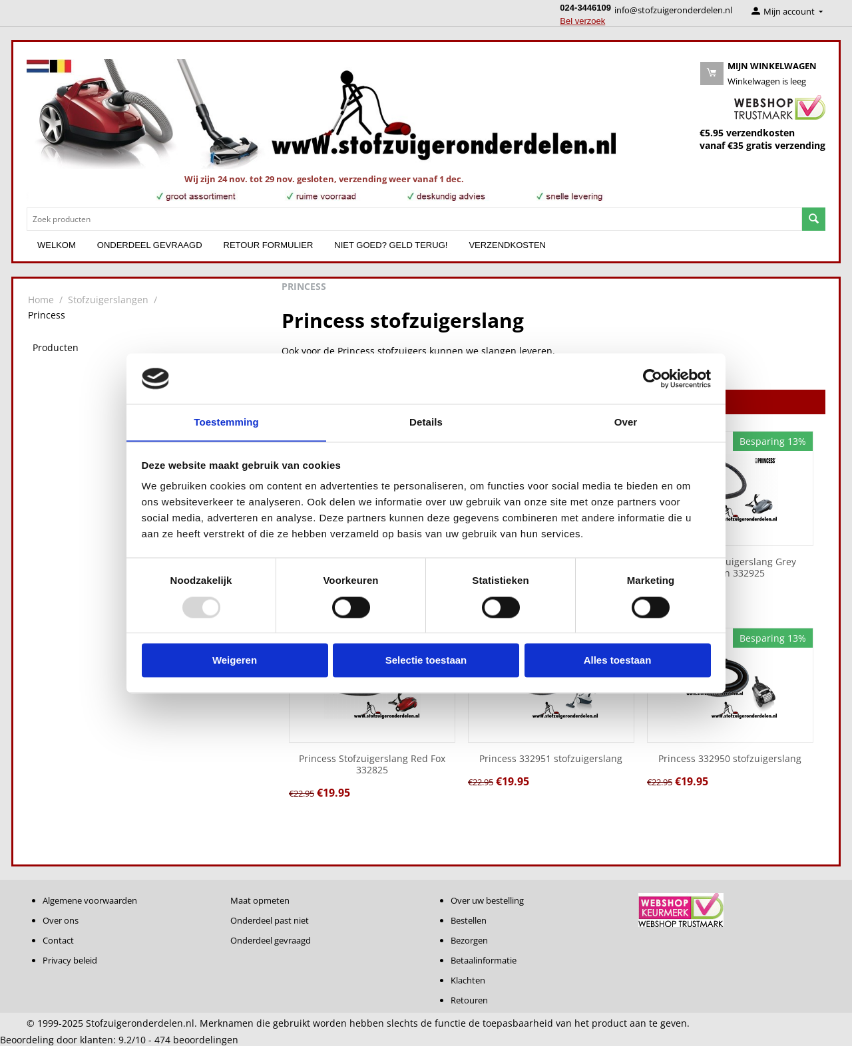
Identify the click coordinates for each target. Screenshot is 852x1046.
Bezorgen (469, 940)
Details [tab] (426, 422)
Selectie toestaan (426, 660)
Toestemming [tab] (226, 422)
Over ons (61, 920)
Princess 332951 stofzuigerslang (550, 759)
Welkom (56, 245)
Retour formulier (269, 245)
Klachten (468, 980)
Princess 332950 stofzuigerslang (729, 759)
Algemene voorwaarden (90, 900)
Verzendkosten (507, 245)
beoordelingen (196, 1039)
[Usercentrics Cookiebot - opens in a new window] (652, 378)
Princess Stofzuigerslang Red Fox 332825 (372, 764)
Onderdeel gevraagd (149, 245)
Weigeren (234, 660)
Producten (56, 347)
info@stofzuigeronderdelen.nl (673, 10)
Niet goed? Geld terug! (390, 245)
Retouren (469, 1000)
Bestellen (469, 920)
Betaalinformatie (484, 960)
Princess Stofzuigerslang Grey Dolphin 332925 (730, 568)
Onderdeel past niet (269, 920)
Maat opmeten (260, 900)
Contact (58, 940)
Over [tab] (626, 422)
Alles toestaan (618, 660)
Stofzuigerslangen (108, 299)
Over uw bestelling (487, 900)
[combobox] (414, 219)
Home (41, 299)
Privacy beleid (70, 960)
